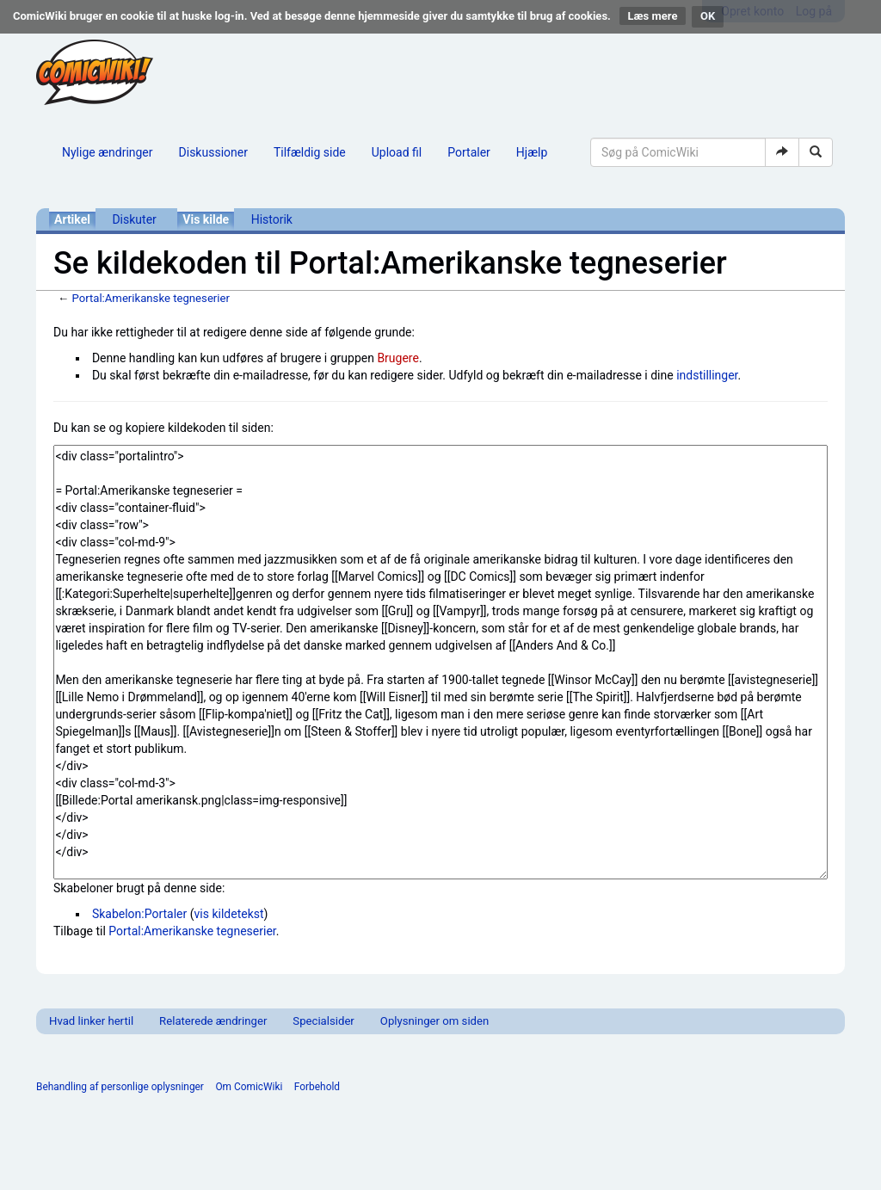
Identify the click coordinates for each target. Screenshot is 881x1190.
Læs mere (653, 15)
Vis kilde (205, 219)
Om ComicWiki (248, 1087)
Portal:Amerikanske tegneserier (150, 298)
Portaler (468, 152)
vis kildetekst (229, 914)
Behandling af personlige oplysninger (120, 1087)
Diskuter (134, 219)
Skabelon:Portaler (139, 914)
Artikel (72, 219)
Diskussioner (213, 152)
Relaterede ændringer (213, 1020)
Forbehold (317, 1087)
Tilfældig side (310, 152)
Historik (272, 219)
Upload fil (397, 152)
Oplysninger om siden (434, 1020)
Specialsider (323, 1020)
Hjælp (531, 152)
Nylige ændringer (107, 152)
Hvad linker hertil (91, 1020)
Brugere (398, 358)
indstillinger (706, 375)
